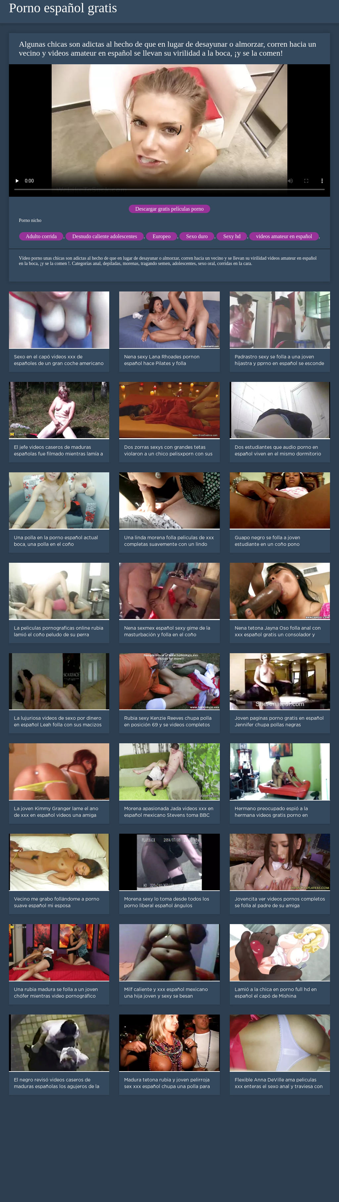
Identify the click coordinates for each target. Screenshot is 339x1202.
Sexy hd (231, 236)
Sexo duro (197, 236)
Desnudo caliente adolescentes (104, 236)
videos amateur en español (284, 236)
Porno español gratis (63, 7)
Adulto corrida (41, 236)
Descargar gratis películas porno (169, 209)
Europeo (161, 236)
